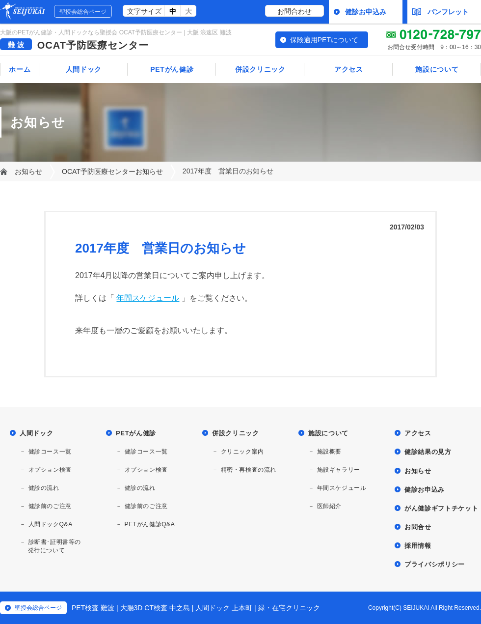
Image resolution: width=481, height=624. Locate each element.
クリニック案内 (242, 451)
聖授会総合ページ (83, 11)
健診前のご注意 (50, 506)
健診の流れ (43, 487)
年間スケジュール (147, 298)
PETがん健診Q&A (150, 524)
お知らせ (28, 171)
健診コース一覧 (50, 451)
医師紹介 (329, 506)
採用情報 (417, 545)
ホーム (19, 69)
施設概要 (329, 451)
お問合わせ (294, 11)
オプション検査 (50, 469)
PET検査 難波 (93, 608)
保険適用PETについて (324, 40)
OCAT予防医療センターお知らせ (112, 171)
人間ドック (84, 69)
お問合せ (417, 527)
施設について (436, 69)
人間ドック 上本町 (223, 608)
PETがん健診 (171, 69)
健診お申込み (365, 12)
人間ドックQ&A (50, 524)
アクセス (348, 69)
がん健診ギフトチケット (441, 508)
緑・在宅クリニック (289, 608)
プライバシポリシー (434, 564)
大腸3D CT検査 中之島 (155, 608)
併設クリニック (260, 69)
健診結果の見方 (428, 451)
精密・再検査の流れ (248, 469)
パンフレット (440, 11)
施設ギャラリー (338, 469)
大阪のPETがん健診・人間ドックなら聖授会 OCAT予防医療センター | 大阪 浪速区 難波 (116, 32)
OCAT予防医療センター (93, 45)
